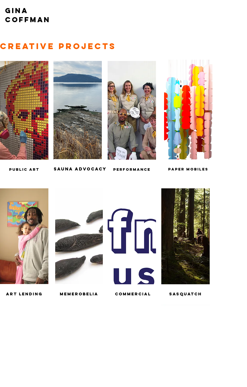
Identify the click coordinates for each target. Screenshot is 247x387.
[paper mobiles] (188, 169)
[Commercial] (133, 294)
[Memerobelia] (79, 294)
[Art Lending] (24, 294)
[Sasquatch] (185, 294)
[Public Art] (24, 170)
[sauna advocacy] (80, 169)
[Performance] (132, 170)
